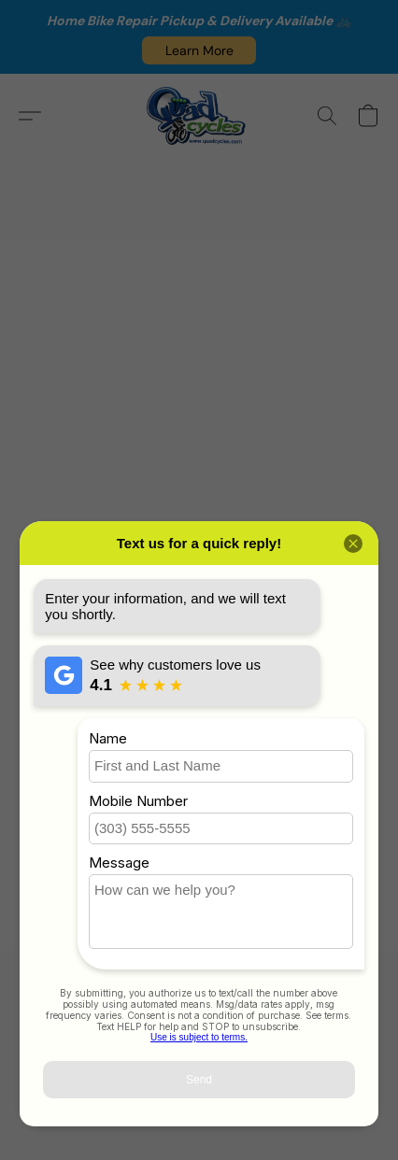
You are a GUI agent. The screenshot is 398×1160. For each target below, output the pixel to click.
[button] (199, 50)
